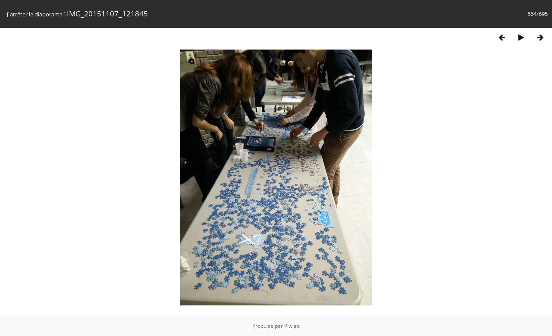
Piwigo (292, 326)
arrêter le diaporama (36, 14)
